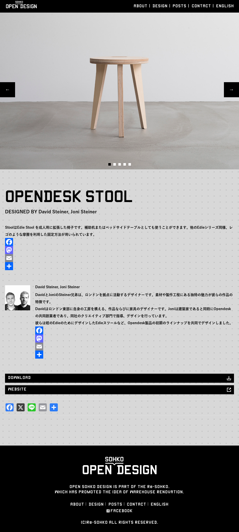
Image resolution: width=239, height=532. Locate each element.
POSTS (179, 6)
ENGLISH (225, 6)
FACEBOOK (122, 511)
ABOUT (141, 6)
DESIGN (160, 6)
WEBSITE (17, 389)
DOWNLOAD (19, 377)
